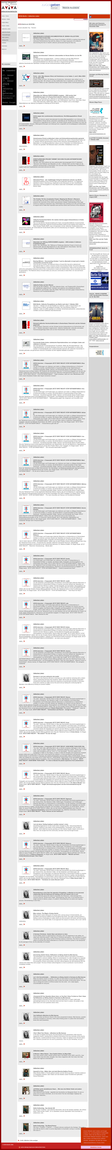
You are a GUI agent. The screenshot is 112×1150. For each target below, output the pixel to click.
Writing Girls (5, 40)
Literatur (4, 42)
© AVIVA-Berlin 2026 (7, 1144)
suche (22, 1147)
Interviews (4, 46)
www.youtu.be (100, 340)
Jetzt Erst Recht (6, 32)
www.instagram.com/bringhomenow (99, 98)
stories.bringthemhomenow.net (98, 96)
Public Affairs (5, 22)
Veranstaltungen (6, 34)
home (43, 1147)
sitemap (26, 1147)
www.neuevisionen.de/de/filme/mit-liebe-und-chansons (99, 69)
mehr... (21, 45)
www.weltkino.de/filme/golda (97, 339)
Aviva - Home (5, 16)
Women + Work (6, 19)
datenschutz (38, 1147)
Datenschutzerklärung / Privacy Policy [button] (94, 1142)
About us (4, 49)
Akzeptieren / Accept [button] (95, 1147)
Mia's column (5, 37)
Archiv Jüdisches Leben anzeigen (29, 1140)
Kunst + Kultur (5, 25)
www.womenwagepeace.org (97, 134)
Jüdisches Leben (6, 29)
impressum (32, 1147)
